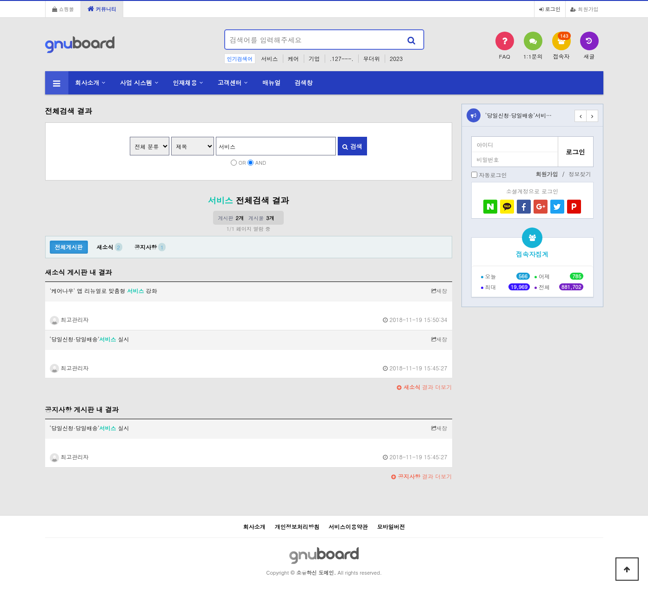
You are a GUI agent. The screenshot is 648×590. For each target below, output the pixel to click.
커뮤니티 (101, 9)
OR (242, 162)
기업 (314, 58)
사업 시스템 (136, 82)
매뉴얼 (271, 82)
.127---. (342, 58)
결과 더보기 (424, 387)
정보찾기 (580, 174)
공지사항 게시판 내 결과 (82, 409)
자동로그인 (493, 175)
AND (260, 162)
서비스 (269, 58)
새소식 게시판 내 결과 (78, 272)
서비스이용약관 (348, 526)
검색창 (303, 82)
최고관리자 (69, 319)
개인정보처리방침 (296, 526)
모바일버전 (391, 526)
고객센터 (230, 82)
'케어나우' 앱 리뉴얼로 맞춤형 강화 (103, 291)
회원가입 (584, 9)
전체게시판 (69, 247)
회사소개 (87, 82)
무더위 (371, 58)
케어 (293, 58)
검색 (352, 146)
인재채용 (185, 82)
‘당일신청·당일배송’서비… (518, 115)
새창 (439, 291)
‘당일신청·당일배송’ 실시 (89, 339)
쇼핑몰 (63, 9)
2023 (396, 58)
